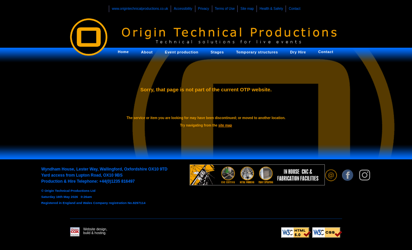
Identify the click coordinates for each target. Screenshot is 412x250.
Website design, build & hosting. (88, 231)
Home (123, 52)
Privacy (203, 8)
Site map (246, 8)
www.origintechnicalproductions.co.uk (140, 8)
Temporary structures (257, 52)
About (147, 52)
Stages (217, 52)
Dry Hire (298, 52)
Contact (294, 8)
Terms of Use (225, 8)
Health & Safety (271, 8)
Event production (181, 52)
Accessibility (183, 8)
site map (225, 125)
